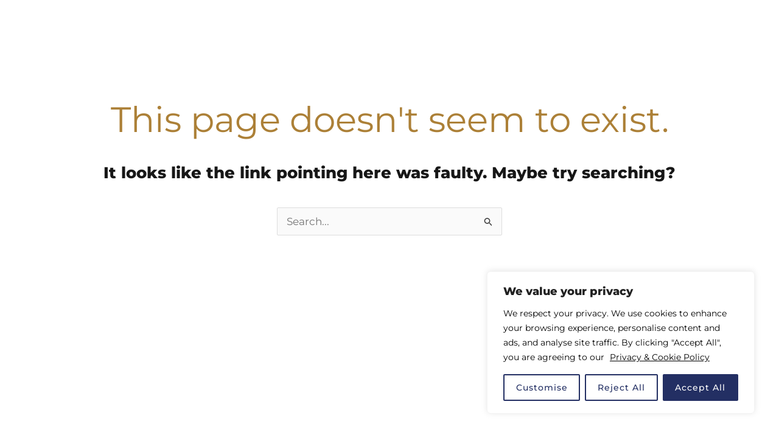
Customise (542, 387)
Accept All (700, 387)
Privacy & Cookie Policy (660, 357)
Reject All (621, 387)
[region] (621, 342)
